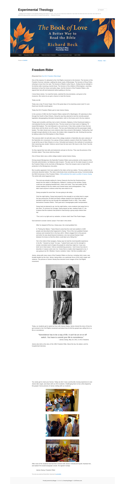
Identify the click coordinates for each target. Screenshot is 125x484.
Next (105, 60)
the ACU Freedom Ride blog (51, 76)
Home (20, 55)
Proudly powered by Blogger (50, 480)
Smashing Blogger (67, 480)
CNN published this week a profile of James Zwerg (76, 174)
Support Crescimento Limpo (65, 55)
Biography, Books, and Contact (31, 55)
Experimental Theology (35, 10)
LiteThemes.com (78, 480)
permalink (58, 474)
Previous (99, 60)
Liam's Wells (77, 55)
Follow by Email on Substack (49, 55)
